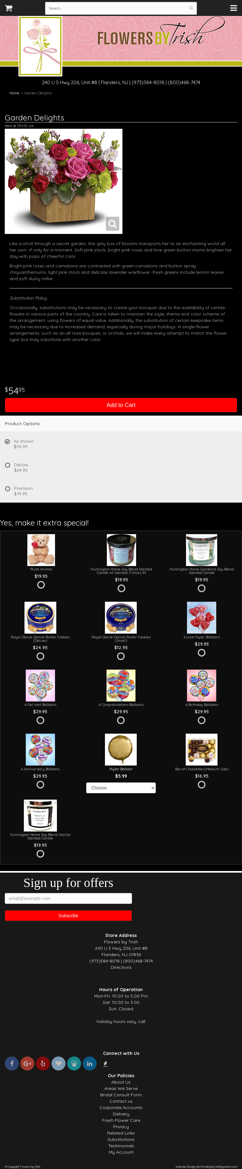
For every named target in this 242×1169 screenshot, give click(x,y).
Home (14, 93)
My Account (121, 1152)
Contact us (121, 1101)
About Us (121, 1082)
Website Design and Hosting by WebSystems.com (206, 1166)
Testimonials (121, 1146)
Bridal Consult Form (121, 1095)
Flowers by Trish (40, 47)
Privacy (121, 1126)
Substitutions (121, 1139)
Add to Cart (121, 405)
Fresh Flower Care (121, 1120)
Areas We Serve (121, 1088)
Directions (121, 967)
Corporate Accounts (121, 1107)
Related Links (121, 1133)
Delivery (121, 1114)
